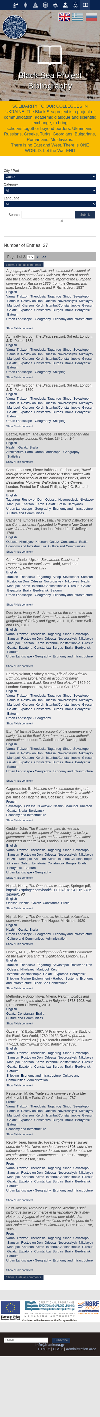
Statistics (13, 456)
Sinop (67, 296)
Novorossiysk (67, 301)
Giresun (88, 305)
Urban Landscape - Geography (28, 319)
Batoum (12, 314)
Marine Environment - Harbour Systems (49, 978)
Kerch (40, 305)
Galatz (12, 310)
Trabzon (22, 296)
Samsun (13, 301)
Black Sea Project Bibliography (50, 65)
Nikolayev (86, 301)
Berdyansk (82, 310)
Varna (10, 296)
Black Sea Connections (50, 983)
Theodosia (38, 296)
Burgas (58, 310)
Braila (69, 310)
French (11, 801)
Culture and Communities (25, 513)
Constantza (42, 310)
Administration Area (81, 1349)
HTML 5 (44, 1349)
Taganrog (54, 296)
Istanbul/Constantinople (63, 305)
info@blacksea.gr (50, 1345)
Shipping (59, 372)
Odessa (50, 301)
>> (44, 257)
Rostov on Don (31, 301)
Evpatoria (25, 310)
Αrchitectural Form (19, 452)
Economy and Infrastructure (73, 319)
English (11, 292)
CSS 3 (58, 1349)
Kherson (28, 305)
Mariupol (13, 305)
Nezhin (11, 447)
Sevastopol (81, 296)
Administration (56, 938)
